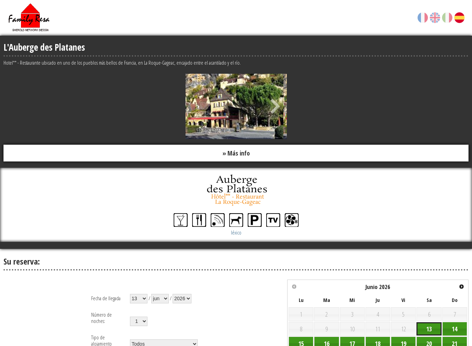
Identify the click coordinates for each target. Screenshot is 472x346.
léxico (236, 232)
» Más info (236, 153)
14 (454, 329)
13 (429, 329)
